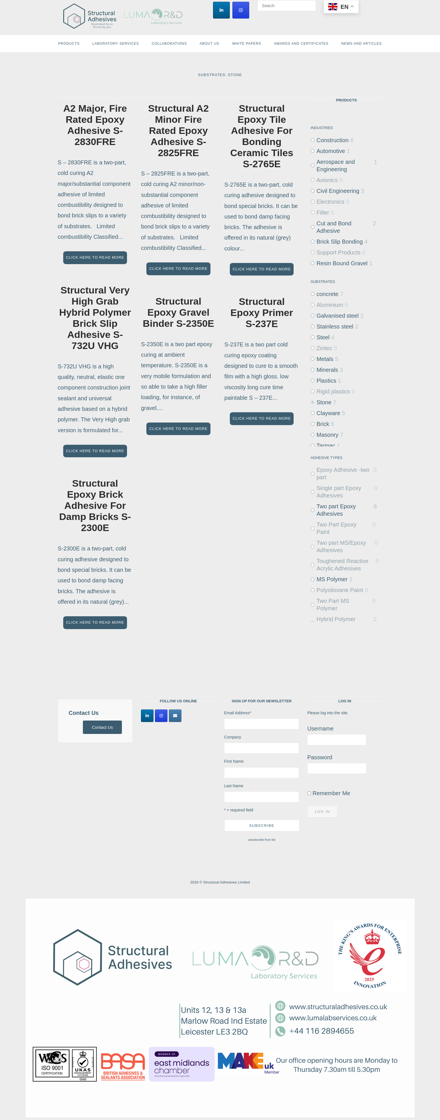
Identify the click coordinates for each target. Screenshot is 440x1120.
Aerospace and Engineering (336, 165)
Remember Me (328, 793)
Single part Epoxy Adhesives (339, 492)
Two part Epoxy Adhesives (336, 510)
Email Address (237, 713)
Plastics (326, 381)
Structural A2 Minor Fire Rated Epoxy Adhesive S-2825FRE (178, 130)
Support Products (339, 252)
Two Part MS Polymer (333, 604)
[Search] (309, 3)
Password (319, 757)
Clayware (328, 413)
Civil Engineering (338, 191)
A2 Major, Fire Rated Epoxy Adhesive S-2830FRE (95, 125)
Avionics (327, 180)
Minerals (327, 370)
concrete (328, 294)
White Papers (246, 44)
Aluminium (330, 305)
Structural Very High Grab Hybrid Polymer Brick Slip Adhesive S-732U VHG (95, 318)
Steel (323, 337)
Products (68, 44)
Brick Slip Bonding (340, 241)
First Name (233, 761)
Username (320, 728)
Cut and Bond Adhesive (334, 227)
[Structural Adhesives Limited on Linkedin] (221, 10)
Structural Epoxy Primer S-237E (261, 312)
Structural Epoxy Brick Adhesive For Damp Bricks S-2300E (95, 505)
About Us (209, 44)
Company (232, 737)
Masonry (328, 435)
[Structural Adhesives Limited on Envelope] (175, 715)
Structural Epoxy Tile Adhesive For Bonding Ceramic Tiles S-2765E (261, 136)
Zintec (324, 348)
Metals (325, 359)
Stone (324, 402)
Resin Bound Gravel (342, 263)
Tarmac (326, 445)
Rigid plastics (333, 391)
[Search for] (286, 5)
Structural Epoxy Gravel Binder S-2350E (178, 312)
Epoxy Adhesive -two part (343, 473)
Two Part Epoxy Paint (337, 528)
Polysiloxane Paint (340, 590)
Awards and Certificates (301, 44)
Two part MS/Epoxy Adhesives (341, 546)
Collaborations (169, 44)
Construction (333, 140)
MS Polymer (332, 579)
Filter (323, 212)
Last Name (233, 786)
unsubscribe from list (261, 839)
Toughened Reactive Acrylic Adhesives (343, 565)
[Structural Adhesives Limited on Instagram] (240, 10)
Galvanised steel (338, 316)
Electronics (331, 202)
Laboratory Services (116, 44)
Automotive (331, 151)
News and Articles (361, 44)
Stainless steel (335, 326)
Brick (323, 424)
